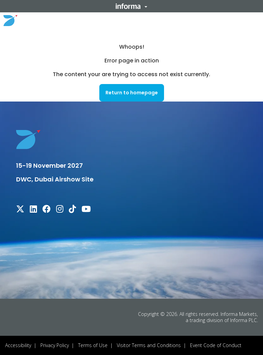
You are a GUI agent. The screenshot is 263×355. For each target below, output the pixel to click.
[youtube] (86, 210)
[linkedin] (33, 210)
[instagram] (59, 210)
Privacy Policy (54, 345)
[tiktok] (72, 210)
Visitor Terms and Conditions (149, 345)
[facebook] (46, 210)
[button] (131, 6)
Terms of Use (93, 345)
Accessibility (18, 345)
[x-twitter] (20, 210)
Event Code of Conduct (215, 345)
